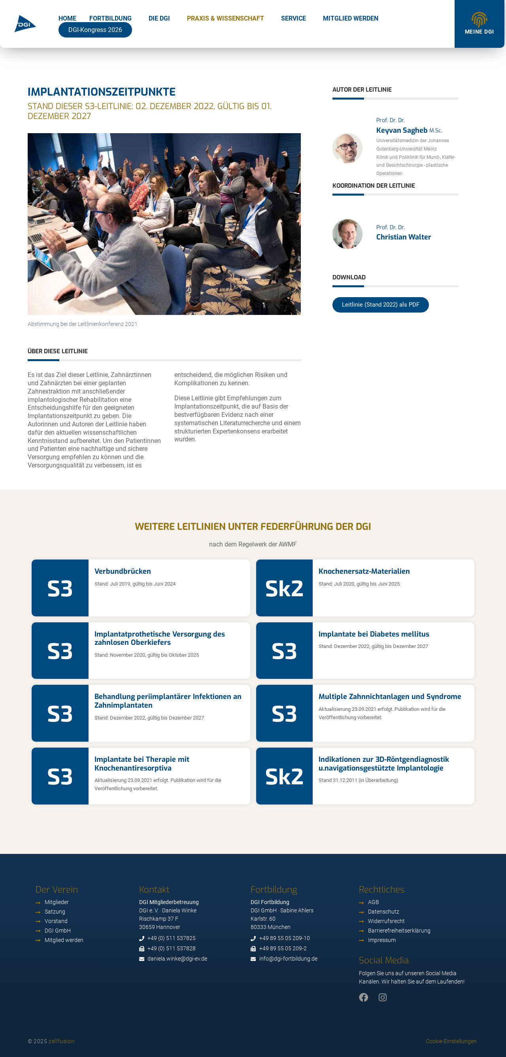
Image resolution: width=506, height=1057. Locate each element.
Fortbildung (110, 18)
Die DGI (159, 18)
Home (67, 18)
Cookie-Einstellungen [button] (451, 1041)
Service (293, 18)
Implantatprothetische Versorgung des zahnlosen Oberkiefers (159, 638)
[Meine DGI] (479, 20)
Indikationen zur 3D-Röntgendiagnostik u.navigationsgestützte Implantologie (384, 764)
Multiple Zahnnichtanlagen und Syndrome (390, 696)
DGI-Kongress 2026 (95, 30)
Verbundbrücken (122, 571)
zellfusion (61, 1041)
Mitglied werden (350, 18)
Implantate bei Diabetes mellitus (374, 634)
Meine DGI (479, 31)
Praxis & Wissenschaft (225, 18)
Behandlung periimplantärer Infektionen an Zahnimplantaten (168, 701)
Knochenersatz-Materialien (364, 571)
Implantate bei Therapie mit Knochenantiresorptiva (141, 764)
